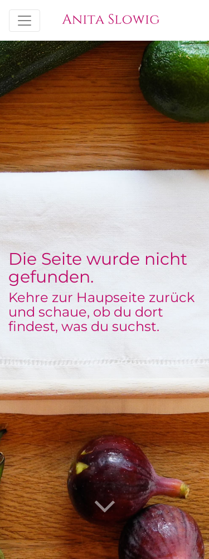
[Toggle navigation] (24, 20)
